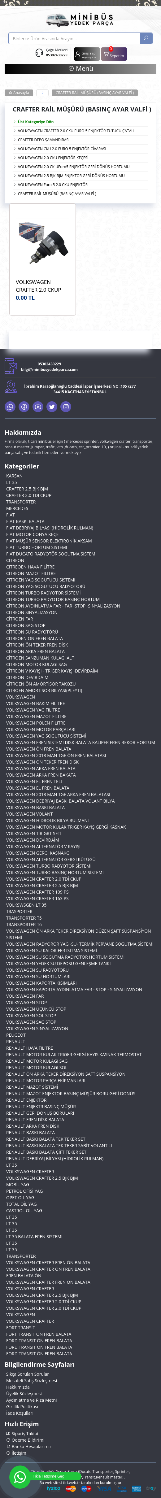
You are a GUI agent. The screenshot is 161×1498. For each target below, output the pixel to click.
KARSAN (14, 476)
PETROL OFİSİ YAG (24, 1191)
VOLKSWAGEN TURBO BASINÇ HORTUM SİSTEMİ (55, 872)
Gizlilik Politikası (22, 1406)
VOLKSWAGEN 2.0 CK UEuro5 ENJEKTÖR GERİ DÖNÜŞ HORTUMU (73, 166)
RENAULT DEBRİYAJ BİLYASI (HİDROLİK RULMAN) (54, 1158)
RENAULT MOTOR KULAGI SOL (36, 1067)
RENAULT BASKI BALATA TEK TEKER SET (45, 1139)
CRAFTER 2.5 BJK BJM (27, 489)
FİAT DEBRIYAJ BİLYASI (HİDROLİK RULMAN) (49, 528)
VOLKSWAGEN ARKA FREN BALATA (41, 768)
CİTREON (15, 560)
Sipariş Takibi (22, 1433)
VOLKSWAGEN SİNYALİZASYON (37, 1028)
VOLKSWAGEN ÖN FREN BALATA (38, 749)
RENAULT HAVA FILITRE (29, 1048)
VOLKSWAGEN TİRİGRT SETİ (33, 833)
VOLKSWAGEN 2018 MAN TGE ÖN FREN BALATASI (56, 755)
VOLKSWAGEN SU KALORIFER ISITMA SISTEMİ (51, 950)
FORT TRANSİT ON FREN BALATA (38, 1334)
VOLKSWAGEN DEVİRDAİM (32, 840)
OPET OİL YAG (20, 1197)
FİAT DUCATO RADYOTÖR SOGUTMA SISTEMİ (51, 554)
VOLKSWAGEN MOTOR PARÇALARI (40, 729)
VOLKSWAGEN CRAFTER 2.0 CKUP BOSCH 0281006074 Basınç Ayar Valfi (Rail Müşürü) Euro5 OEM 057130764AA (42, 286)
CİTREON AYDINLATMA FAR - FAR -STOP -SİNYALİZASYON (63, 606)
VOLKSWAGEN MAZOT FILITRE (36, 716)
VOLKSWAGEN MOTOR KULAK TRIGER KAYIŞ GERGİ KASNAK (66, 827)
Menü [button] (81, 68)
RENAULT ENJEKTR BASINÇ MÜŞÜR (41, 1106)
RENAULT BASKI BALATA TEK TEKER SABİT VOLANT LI (59, 1145)
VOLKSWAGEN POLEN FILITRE (36, 723)
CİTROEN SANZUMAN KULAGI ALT (40, 658)
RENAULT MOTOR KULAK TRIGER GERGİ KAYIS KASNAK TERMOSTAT (74, 1054)
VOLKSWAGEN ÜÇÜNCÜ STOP (36, 1009)
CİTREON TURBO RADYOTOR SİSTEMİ (43, 593)
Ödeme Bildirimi (25, 1440)
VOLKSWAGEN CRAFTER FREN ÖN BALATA (48, 1262)
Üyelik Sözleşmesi (24, 1393)
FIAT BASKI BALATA (25, 521)
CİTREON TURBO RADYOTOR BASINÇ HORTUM (53, 599)
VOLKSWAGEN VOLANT (29, 814)
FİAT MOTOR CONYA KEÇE (32, 534)
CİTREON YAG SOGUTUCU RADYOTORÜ (45, 586)
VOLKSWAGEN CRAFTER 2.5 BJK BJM (42, 885)
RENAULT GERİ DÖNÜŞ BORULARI (40, 1113)
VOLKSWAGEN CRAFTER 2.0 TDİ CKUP (43, 879)
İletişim (16, 1453)
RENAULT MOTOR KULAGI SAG (36, 1061)
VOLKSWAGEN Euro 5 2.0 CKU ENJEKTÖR (53, 184)
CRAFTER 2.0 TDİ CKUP (28, 495)
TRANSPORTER (21, 502)
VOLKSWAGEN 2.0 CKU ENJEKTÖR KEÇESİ (53, 157)
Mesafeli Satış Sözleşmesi (31, 1380)
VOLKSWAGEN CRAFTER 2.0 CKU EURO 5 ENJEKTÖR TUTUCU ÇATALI (76, 130)
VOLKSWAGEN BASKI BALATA (35, 807)
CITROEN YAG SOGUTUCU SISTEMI (40, 580)
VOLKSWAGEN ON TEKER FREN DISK (42, 762)
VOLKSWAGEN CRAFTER (30, 1171)
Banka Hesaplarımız (29, 1446)
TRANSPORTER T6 (24, 924)
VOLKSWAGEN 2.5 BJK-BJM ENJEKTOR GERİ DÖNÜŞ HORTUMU (71, 175)
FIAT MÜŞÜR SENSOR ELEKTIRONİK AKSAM (49, 541)
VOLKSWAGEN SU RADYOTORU (37, 970)
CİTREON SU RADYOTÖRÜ (32, 632)
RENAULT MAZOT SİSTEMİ (32, 1087)
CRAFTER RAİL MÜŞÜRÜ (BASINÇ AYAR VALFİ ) (95, 92)
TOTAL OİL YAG (21, 1204)
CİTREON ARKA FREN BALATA (35, 651)
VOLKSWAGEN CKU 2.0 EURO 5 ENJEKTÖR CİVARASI (62, 148)
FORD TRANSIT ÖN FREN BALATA (39, 1340)
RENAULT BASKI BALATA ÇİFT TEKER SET (46, 1152)
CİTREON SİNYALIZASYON (32, 612)
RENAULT (15, 1041)
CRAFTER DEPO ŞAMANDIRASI (43, 139)
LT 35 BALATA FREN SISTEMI (34, 1236)
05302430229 (56, 55)
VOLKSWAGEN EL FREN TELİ (34, 781)
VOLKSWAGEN (20, 697)
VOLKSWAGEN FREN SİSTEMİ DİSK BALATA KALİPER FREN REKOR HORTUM (80, 742)
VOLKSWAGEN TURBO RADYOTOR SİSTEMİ (48, 866)
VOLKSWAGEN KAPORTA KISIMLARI (41, 983)
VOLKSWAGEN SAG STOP (31, 1022)
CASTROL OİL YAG (24, 1210)
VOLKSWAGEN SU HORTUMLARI (38, 976)
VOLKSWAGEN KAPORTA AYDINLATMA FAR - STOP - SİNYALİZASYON (74, 989)
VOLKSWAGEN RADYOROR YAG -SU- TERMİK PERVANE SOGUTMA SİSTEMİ (80, 944)
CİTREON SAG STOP (26, 625)
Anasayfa (19, 92)
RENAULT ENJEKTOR (26, 1100)
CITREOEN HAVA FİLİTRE (30, 567)
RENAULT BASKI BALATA (30, 1132)
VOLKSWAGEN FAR (25, 996)
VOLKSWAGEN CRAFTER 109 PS (37, 892)
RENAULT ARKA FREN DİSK (32, 1126)
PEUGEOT (16, 1035)
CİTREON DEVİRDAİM (27, 677)
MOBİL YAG (17, 1184)
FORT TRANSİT (20, 1327)
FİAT (10, 515)
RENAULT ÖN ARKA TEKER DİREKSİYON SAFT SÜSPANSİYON (65, 1074)
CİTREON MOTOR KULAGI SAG (36, 664)
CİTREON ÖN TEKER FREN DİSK (37, 645)
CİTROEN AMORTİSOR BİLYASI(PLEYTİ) (44, 690)
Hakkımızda (18, 1387)
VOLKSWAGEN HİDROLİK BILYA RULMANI (47, 820)
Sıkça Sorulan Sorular (27, 1374)
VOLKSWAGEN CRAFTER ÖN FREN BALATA (48, 1269)
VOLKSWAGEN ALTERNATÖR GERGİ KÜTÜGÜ (51, 859)
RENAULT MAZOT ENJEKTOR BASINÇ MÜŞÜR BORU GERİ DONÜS (70, 1093)
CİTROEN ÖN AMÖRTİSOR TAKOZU (41, 684)
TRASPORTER (19, 911)
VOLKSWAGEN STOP (26, 1002)
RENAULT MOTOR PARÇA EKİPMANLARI (45, 1080)
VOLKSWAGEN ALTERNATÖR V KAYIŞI (43, 846)
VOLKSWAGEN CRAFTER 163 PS (37, 898)
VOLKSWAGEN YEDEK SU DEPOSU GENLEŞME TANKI (58, 963)
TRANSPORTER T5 (24, 918)
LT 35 (11, 482)
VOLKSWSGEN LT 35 (26, 905)
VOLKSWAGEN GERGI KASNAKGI (38, 853)
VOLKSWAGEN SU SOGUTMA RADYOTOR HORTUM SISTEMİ (65, 957)
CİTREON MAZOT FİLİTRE (31, 573)
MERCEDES (17, 508)
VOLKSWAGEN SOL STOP (31, 1015)
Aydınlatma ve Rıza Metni (31, 1400)
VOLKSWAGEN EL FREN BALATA (37, 788)
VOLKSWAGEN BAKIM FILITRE (35, 703)
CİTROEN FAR (19, 619)
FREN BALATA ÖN (23, 1275)
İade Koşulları (19, 1413)
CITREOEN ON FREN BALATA (34, 638)
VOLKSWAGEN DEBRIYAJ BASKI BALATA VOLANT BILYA (60, 801)
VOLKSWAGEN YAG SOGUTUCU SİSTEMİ (46, 736)
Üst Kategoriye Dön (33, 121)
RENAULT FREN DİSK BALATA (35, 1119)
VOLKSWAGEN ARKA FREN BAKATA (41, 775)
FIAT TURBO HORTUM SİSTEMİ (36, 547)
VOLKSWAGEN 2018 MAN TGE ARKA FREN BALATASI (58, 794)
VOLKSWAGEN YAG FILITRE (33, 710)
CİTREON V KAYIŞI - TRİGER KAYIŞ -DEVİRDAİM (52, 671)
